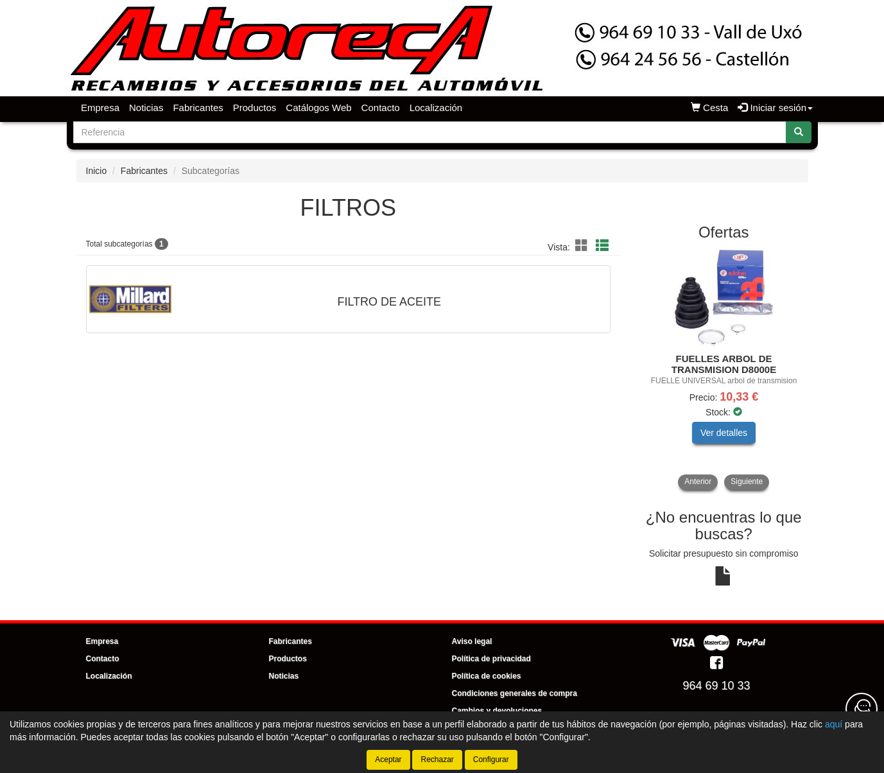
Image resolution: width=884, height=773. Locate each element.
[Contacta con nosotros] (861, 709)
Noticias (146, 107)
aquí (833, 724)
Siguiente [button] (747, 481)
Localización (436, 107)
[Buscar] (798, 132)
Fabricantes (198, 107)
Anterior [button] (697, 481)
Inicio (96, 171)
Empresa (100, 107)
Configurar (491, 759)
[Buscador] (429, 132)
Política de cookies (486, 676)
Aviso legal (472, 641)
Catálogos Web (318, 107)
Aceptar (388, 759)
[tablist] (723, 369)
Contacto (380, 107)
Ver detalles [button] (723, 433)
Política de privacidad (491, 658)
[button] (583, 246)
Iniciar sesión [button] (775, 107)
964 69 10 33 (716, 685)
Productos (255, 107)
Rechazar (436, 759)
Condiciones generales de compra (514, 693)
